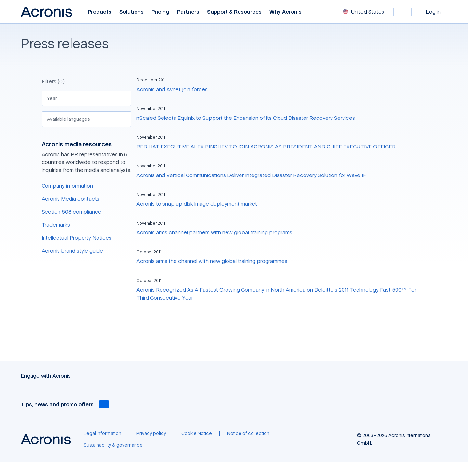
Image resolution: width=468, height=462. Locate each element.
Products (99, 12)
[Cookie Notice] (196, 433)
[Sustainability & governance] (113, 445)
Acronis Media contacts (70, 198)
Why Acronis (285, 12)
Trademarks (56, 224)
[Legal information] (102, 433)
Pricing (160, 12)
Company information (67, 185)
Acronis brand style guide (72, 250)
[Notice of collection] (248, 433)
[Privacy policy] (151, 433)
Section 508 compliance (71, 211)
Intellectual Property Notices (76, 237)
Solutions (131, 12)
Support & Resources (234, 12)
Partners (188, 12)
